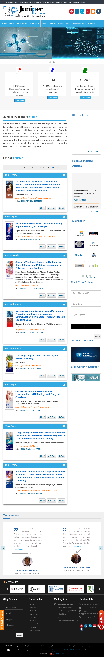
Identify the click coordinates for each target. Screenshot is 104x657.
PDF (42, 208)
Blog (70, 2)
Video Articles (34, 624)
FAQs (65, 2)
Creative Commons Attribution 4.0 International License (68, 650)
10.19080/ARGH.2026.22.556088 (31, 239)
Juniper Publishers (12, 2)
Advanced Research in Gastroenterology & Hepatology (35, 236)
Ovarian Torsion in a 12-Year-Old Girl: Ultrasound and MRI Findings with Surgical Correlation (37, 394)
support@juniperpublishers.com (68, 620)
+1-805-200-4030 (91, 6)
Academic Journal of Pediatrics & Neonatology (32, 407)
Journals (45, 23)
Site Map (83, 2)
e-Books (53, 23)
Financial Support (48, 2)
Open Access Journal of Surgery (27, 446)
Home (4, 23)
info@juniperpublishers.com (88, 614)
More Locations (35, 630)
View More (20, 100)
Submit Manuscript (79, 23)
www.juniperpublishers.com (91, 617)
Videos (68, 23)
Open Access (22, 23)
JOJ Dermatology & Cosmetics (26, 285)
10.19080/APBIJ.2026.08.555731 (31, 494)
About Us (12, 23)
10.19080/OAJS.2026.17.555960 (31, 449)
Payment (76, 2)
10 (48, 167)
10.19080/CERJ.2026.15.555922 (31, 369)
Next (55, 168)
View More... (94, 212)
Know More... (93, 152)
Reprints (61, 23)
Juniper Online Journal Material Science (29, 330)
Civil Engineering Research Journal (28, 366)
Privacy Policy (60, 654)
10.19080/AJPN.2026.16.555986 (30, 410)
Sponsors (59, 2)
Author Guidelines (36, 611)
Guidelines (34, 23)
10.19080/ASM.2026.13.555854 (30, 201)
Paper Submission (35, 2)
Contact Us (92, 23)
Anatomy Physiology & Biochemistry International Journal (36, 490)
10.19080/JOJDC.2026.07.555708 (31, 288)
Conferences (24, 2)
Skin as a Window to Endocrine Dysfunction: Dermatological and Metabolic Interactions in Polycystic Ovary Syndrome (38, 265)
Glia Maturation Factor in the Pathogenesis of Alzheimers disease (85, 197)
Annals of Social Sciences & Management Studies (33, 198)
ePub (61, 208)
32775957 (82, 203)
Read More (19, 549)
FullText (51, 208)
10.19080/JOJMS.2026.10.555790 (31, 333)
